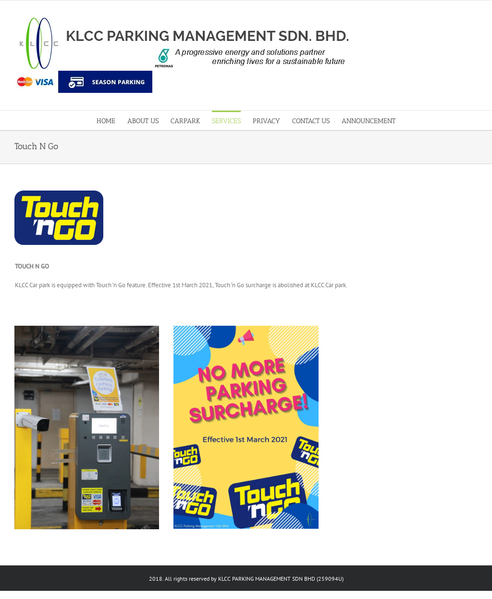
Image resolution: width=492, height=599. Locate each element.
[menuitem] (112, 120)
